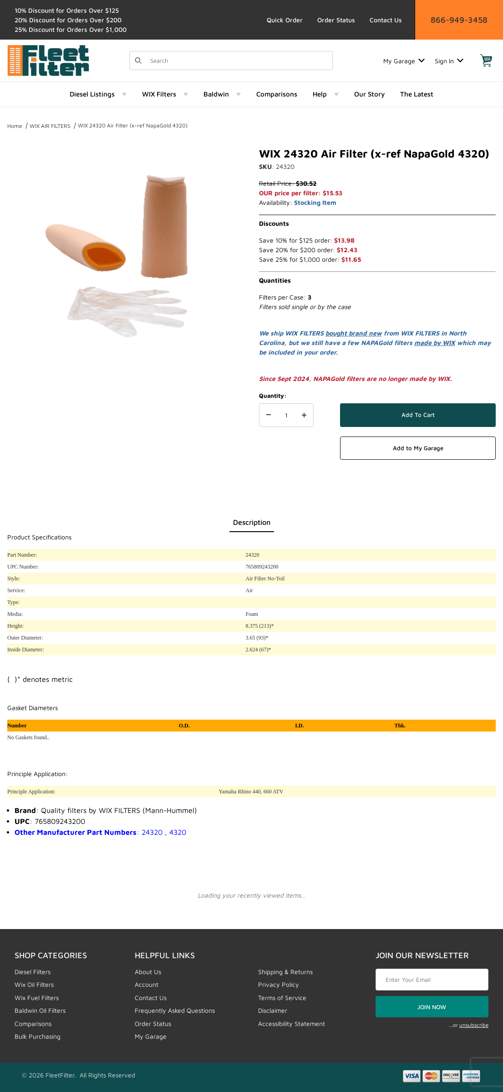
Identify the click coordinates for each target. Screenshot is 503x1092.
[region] (125, 388)
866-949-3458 (459, 20)
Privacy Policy (278, 984)
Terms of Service (282, 997)
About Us (148, 971)
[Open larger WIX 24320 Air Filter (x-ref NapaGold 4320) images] (125, 256)
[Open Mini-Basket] (486, 60)
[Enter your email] (432, 979)
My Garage (404, 61)
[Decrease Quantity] (268, 415)
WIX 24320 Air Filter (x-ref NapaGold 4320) (133, 125)
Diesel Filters (33, 971)
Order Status (336, 20)
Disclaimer (272, 1010)
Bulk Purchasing (38, 1036)
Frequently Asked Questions (175, 1010)
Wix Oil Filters (34, 984)
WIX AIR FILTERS (50, 125)
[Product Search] (238, 60)
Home (14, 125)
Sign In (449, 61)
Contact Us (386, 20)
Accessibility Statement (291, 1023)
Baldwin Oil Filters (40, 1010)
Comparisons (33, 1023)
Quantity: (272, 395)
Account (146, 984)
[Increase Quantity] (304, 415)
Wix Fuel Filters (37, 997)
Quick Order (285, 20)
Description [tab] (251, 522)
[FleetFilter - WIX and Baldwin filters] (48, 60)
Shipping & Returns (285, 971)
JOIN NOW (431, 1007)
